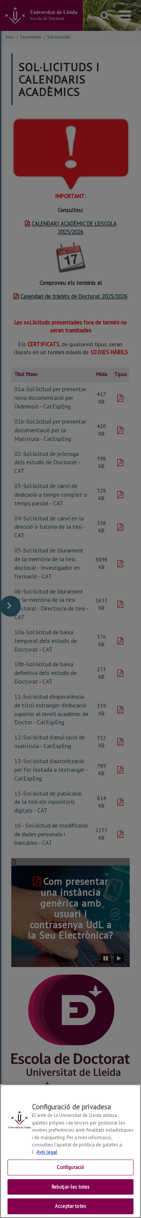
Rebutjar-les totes (70, 1191)
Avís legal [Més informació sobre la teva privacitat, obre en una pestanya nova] (46, 1156)
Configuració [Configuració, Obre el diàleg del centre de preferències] (71, 1172)
